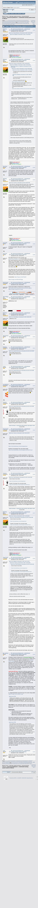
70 (15, 22)
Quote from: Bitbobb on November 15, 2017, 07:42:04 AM (20, 34)
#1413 (34, 385)
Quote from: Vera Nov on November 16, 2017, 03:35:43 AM (19, 182)
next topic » (33, 22)
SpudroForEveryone (7, 335)
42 (7, 21)
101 (28, 23)
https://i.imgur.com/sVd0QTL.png (16, 694)
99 (25, 23)
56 (25, 21)
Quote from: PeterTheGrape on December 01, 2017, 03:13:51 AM (20, 477)
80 (21, 762)
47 (13, 21)
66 (10, 22)
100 (26, 23)
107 (11, 24)
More (23, 13)
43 (8, 21)
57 (26, 21)
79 (26, 22)
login (14, 7)
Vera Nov (5, 166)
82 (3, 23)
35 (25, 20)
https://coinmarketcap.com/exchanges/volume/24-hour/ (21, 450)
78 (25, 22)
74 (20, 22)
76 (23, 22)
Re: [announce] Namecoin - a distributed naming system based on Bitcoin (20, 29)
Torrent (4, 12)
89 (12, 23)
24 (11, 20)
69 (13, 22)
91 (15, 23)
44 (10, 21)
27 (15, 20)
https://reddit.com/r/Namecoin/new (18, 81)
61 (3, 22)
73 (19, 22)
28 (16, 20)
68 (12, 22)
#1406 (34, 254)
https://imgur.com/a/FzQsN (20, 277)
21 (8, 20)
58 (27, 21)
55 (23, 21)
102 (3, 24)
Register (19, 13)
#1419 (34, 654)
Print (34, 24)
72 (18, 22)
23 (10, 20)
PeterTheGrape (6, 429)
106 (10, 24)
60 (2, 22)
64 (7, 22)
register (17, 7)
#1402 (34, 60)
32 (21, 20)
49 (16, 21)
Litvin (4, 366)
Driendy (5, 347)
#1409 (34, 314)
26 (14, 20)
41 (6, 21)
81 (2, 23)
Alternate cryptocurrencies (15, 16)
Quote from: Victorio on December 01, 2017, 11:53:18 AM (20, 562)
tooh (4, 750)
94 (18, 23)
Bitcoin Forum (5, 16)
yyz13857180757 (7, 384)
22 (9, 20)
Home (6, 13)
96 (21, 23)
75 (21, 22)
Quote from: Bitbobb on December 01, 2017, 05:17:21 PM (19, 561)
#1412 (34, 367)
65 (8, 22)
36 (26, 20)
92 (16, 23)
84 (6, 23)
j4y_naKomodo (6, 653)
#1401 (34, 30)
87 (10, 23)
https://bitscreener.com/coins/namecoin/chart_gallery (20, 288)
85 (7, 23)
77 (24, 22)
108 (13, 24)
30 (19, 20)
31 (20, 20)
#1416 (34, 474)
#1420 (34, 751)
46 (12, 21)
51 (18, 21)
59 (28, 21)
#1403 (34, 167)
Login (16, 13)
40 (5, 21)
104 (6, 24)
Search (12, 13)
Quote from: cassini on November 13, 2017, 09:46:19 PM (22, 68)
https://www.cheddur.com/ (14, 259)
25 (13, 20)
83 (5, 23)
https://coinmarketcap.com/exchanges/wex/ (18, 446)
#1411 (34, 348)
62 (5, 22)
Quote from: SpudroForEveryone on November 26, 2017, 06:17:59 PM (21, 370)
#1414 (34, 403)
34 (24, 20)
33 (23, 20)
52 (20, 21)
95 (20, 23)
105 (8, 24)
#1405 (34, 243)
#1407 (34, 283)
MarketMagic (6, 296)
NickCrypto (5, 282)
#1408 (34, 297)
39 (3, 21)
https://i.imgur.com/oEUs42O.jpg (16, 279)
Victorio (5, 402)
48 (15, 21)
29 (18, 20)
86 (8, 23)
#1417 (34, 513)
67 (11, 22)
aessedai (5, 242)
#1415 (34, 430)
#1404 (34, 179)
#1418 (34, 558)
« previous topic (33, 21)
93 (17, 23)
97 (22, 23)
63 (6, 22)
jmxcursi (5, 253)
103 (5, 24)
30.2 (7, 11)
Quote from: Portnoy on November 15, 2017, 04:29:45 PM (19, 63)
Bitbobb (5, 29)
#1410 (34, 336)
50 (17, 21)
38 (2, 21)
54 (22, 21)
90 (13, 23)
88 (11, 23)
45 (11, 21)
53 (21, 21)
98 (23, 23)
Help (9, 13)
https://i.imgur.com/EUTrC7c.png (16, 289)
